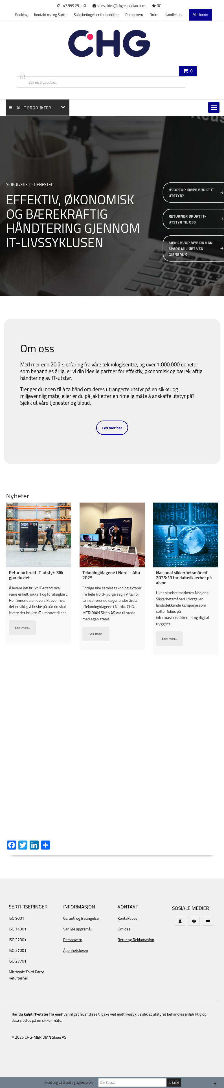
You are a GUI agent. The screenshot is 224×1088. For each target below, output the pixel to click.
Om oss (124, 929)
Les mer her (112, 428)
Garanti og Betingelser (81, 918)
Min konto (200, 14)
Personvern (134, 14)
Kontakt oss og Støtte (50, 14)
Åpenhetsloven (75, 950)
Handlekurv (174, 14)
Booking (21, 14)
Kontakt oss (127, 918)
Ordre (154, 14)
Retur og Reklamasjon (136, 940)
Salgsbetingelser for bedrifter (96, 14)
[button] (213, 107)
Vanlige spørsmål (77, 929)
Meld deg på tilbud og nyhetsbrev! (69, 1082)
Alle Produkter (30, 107)
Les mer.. (22, 628)
